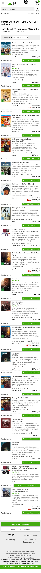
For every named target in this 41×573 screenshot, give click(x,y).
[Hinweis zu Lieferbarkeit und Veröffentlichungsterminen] (22, 55)
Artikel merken (6, 61)
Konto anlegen (34, 13)
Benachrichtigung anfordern (26, 485)
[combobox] (17, 9)
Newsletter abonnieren (20, 524)
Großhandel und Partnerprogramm (29, 541)
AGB (8, 551)
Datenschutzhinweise (27, 551)
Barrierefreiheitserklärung (14, 553)
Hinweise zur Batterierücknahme (21, 555)
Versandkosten (15, 551)
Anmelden (5, 13)
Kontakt (33, 553)
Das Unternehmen (30, 535)
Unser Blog (10, 540)
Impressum (26, 553)
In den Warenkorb (31, 60)
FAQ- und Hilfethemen (20, 529)
